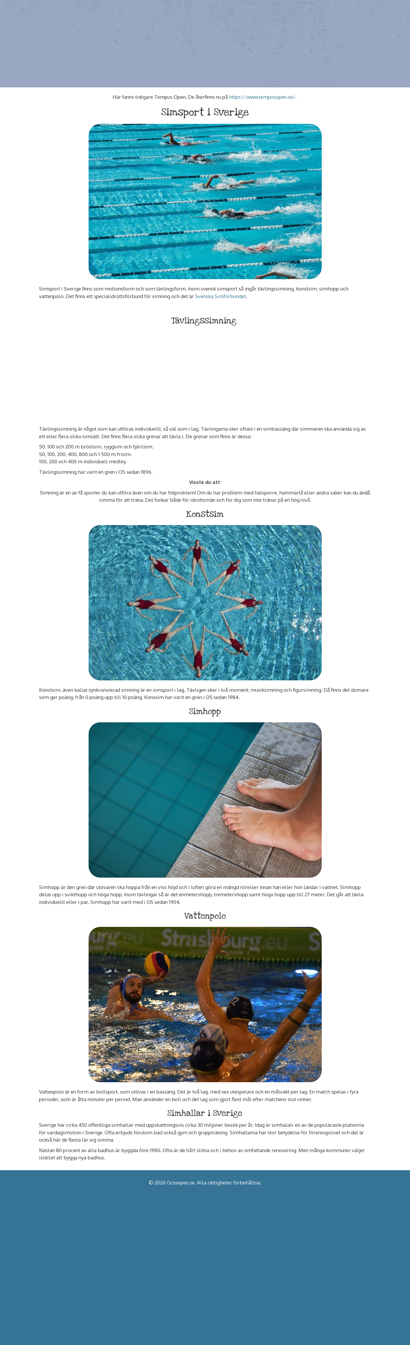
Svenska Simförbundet (220, 296)
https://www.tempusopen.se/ (262, 97)
